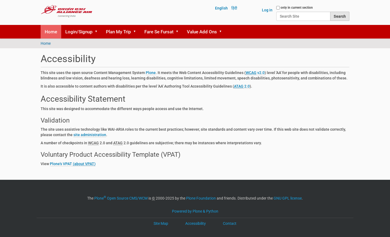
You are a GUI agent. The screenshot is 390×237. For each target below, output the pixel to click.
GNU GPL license (288, 198)
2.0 (242, 86)
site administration (89, 135)
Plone (151, 73)
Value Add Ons (202, 31)
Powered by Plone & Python (195, 211)
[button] (98, 32)
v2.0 (255, 73)
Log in (267, 10)
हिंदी (234, 8)
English (221, 8)
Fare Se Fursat (159, 31)
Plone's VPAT (61, 164)
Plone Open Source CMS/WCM (121, 198)
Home (51, 31)
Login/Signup (79, 31)
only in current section (297, 7)
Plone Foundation (201, 198)
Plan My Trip (118, 31)
